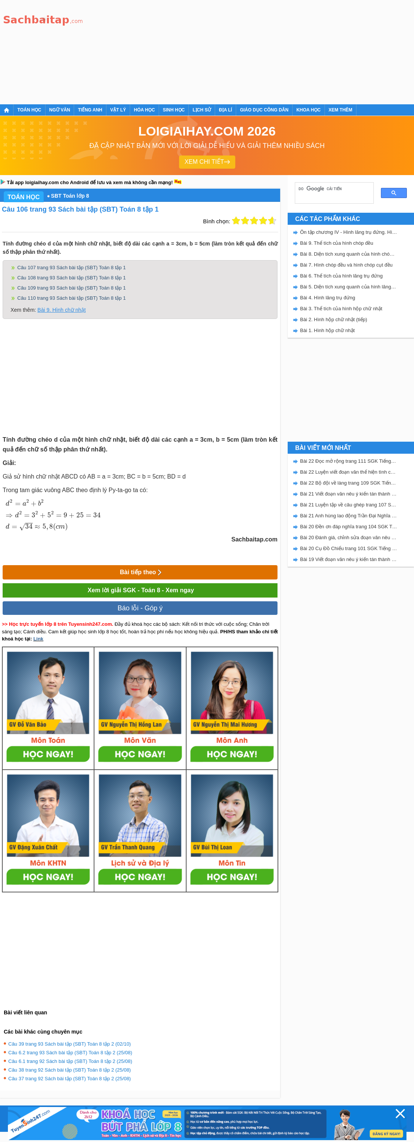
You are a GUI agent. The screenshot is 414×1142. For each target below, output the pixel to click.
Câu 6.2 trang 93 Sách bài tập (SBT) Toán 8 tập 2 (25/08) (70, 1052)
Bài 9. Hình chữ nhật (62, 310)
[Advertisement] (148, 51)
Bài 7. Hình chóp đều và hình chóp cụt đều (346, 265)
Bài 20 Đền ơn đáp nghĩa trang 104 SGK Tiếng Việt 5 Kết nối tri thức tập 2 (348, 526)
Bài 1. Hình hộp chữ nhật (327, 330)
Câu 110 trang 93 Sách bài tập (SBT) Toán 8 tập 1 (71, 298)
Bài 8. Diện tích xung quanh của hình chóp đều (348, 254)
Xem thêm (340, 110)
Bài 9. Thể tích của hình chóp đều (336, 243)
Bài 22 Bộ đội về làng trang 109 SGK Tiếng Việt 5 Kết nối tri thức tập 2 (348, 483)
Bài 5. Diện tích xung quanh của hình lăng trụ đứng (348, 287)
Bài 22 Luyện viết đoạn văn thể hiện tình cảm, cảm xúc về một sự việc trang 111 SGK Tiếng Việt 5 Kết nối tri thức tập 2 (348, 472)
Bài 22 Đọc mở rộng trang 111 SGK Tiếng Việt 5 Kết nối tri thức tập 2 (348, 461)
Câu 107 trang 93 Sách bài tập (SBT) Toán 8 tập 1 (71, 267)
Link (38, 639)
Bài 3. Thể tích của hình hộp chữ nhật (341, 308)
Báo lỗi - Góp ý (139, 608)
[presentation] (52, 515)
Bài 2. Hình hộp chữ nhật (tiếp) (333, 319)
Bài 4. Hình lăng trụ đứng (327, 297)
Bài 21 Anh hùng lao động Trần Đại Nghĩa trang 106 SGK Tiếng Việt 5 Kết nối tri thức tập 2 (348, 515)
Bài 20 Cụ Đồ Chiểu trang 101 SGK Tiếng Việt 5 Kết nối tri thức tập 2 (348, 548)
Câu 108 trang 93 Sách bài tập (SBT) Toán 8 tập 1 (71, 278)
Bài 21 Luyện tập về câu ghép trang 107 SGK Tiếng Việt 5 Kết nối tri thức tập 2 (348, 505)
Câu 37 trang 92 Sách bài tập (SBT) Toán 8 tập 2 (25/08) (69, 1078)
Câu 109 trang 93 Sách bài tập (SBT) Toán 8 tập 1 (71, 288)
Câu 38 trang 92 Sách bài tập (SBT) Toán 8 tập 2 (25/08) (69, 1070)
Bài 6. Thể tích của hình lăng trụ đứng (341, 276)
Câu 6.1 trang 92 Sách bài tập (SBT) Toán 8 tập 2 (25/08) (70, 1061)
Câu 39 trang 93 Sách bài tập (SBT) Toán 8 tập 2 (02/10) (69, 1044)
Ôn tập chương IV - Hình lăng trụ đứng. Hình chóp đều (348, 232)
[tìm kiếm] (332, 189)
